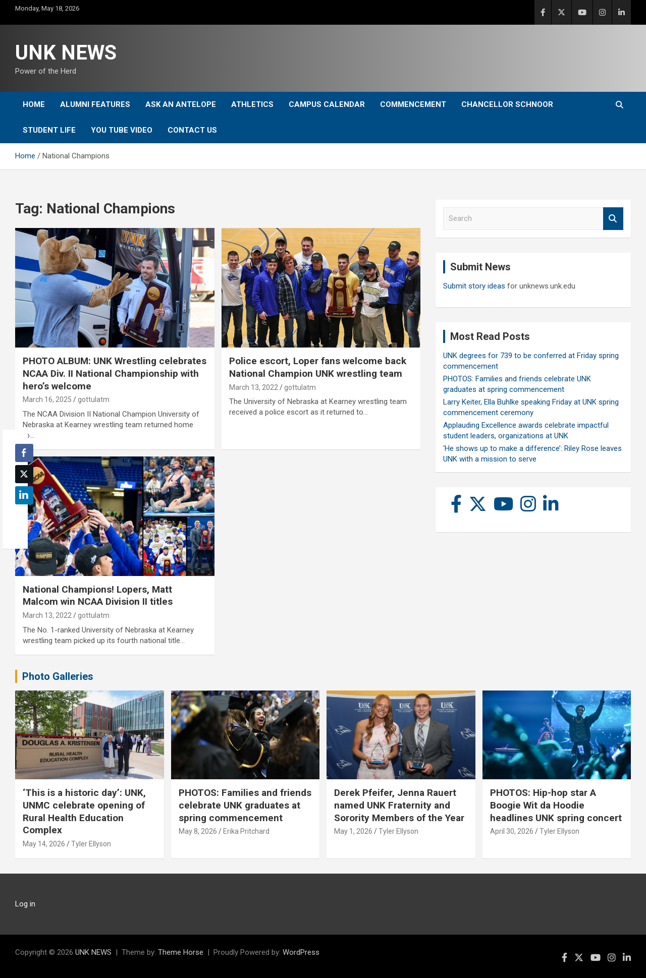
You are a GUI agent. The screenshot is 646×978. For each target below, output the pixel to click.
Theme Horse (180, 952)
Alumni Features (95, 104)
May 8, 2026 (198, 831)
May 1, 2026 (353, 831)
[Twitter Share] (24, 474)
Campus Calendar (327, 104)
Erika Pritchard (246, 831)
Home (34, 104)
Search (613, 218)
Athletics (252, 104)
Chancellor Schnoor (507, 104)
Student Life (49, 130)
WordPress (301, 952)
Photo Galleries (57, 676)
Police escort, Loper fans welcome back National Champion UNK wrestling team (317, 367)
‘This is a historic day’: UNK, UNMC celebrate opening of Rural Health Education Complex (84, 811)
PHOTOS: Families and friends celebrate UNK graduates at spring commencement (245, 805)
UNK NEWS (66, 53)
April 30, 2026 (511, 831)
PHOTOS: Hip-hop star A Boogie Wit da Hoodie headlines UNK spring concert (556, 805)
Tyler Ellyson (91, 844)
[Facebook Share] (24, 453)
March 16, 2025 (47, 399)
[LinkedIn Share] (24, 495)
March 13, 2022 (253, 387)
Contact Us (192, 130)
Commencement (413, 104)
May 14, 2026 (44, 844)
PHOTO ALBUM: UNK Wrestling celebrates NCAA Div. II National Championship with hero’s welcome (114, 373)
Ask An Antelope (180, 104)
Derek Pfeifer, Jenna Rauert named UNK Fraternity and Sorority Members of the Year (399, 805)
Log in (25, 903)
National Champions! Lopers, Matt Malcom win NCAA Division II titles (98, 596)
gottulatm (94, 399)
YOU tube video (121, 130)
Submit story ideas (474, 286)
